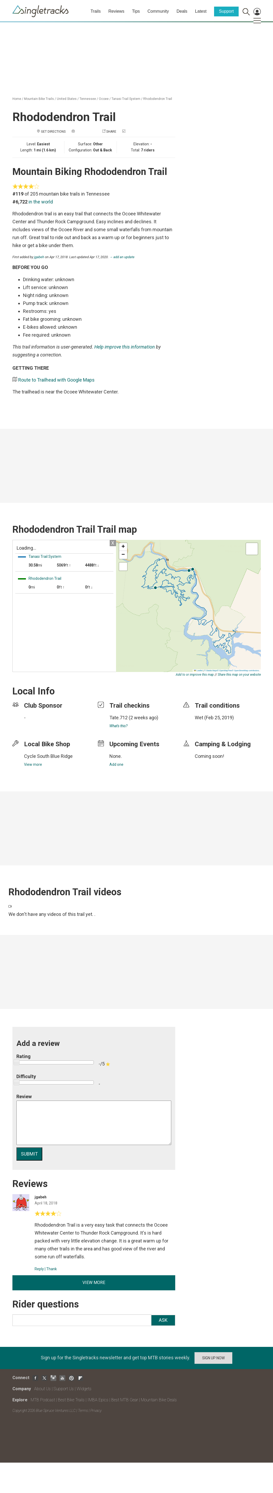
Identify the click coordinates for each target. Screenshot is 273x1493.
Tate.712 (118, 717)
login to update (207, 726)
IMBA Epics (97, 1399)
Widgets (84, 1388)
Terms (83, 1410)
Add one (116, 764)
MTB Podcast (43, 1399)
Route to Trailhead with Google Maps (56, 380)
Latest (201, 11)
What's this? (118, 726)
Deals (182, 11)
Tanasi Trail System (126, 99)
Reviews (116, 11)
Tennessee (88, 99)
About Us (42, 1388)
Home (16, 99)
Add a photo (86, 131)
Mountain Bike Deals (159, 1399)
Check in (133, 131)
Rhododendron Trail (157, 99)
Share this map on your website (239, 674)
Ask (163, 1320)
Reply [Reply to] (39, 1269)
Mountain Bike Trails (39, 99)
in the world (41, 202)
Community (158, 11)
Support (226, 11)
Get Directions (53, 131)
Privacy (95, 1410)
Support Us (64, 1388)
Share (111, 131)
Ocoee (104, 99)
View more (33, 764)
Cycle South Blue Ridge (48, 756)
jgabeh (39, 257)
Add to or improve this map (195, 674)
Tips (136, 11)
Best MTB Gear (124, 1399)
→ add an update (122, 257)
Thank (51, 1269)
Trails (95, 11)
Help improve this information (124, 347)
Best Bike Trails (71, 1399)
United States (67, 99)
